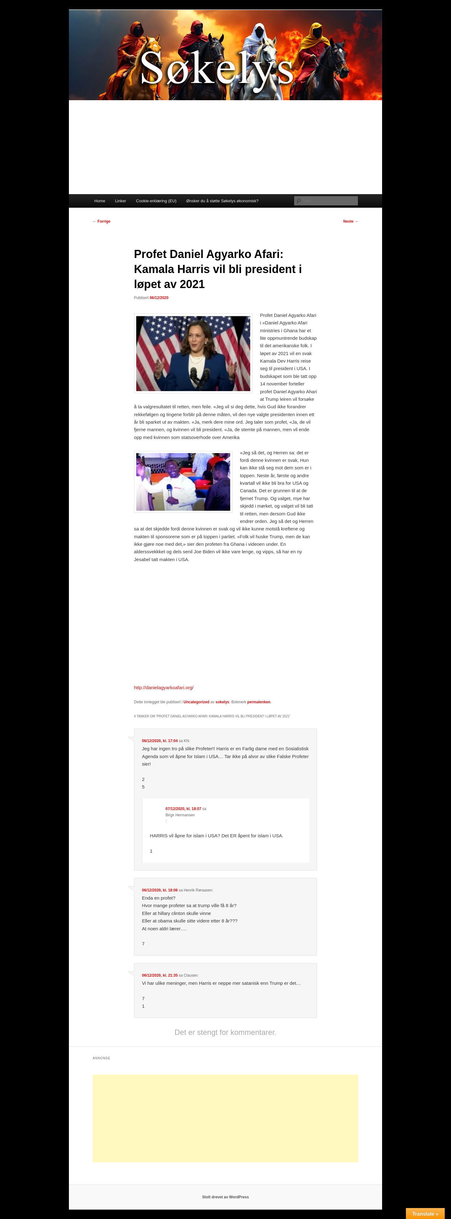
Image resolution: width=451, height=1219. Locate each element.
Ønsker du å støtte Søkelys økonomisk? (222, 201)
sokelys (222, 702)
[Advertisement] (225, 147)
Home (99, 201)
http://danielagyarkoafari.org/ (164, 687)
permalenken (258, 702)
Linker (120, 201)
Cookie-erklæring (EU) (156, 201)
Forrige (102, 221)
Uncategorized (197, 702)
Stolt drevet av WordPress (225, 1197)
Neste (350, 221)
